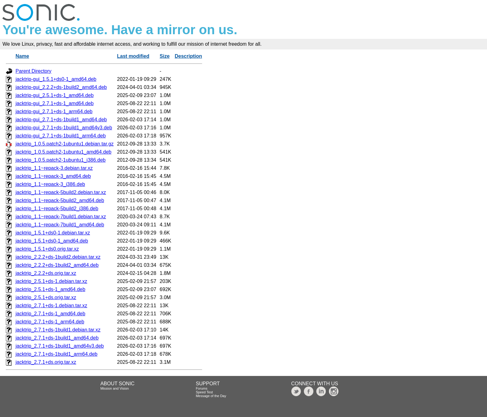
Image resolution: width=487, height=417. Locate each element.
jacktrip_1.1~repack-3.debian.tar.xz (54, 168)
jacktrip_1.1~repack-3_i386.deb (50, 184)
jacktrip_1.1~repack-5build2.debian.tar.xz (61, 192)
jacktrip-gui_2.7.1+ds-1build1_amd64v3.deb (64, 127)
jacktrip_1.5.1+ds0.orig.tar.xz (47, 249)
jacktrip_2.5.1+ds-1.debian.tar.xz (51, 281)
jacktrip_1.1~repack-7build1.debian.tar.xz (61, 216)
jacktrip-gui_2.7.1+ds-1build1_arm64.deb (61, 135)
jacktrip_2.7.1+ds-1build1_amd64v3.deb (60, 346)
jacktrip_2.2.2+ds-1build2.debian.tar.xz (58, 257)
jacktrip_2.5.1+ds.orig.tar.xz (46, 297)
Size (165, 56)
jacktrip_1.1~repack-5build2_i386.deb (57, 208)
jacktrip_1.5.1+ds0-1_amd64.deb (52, 240)
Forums (201, 388)
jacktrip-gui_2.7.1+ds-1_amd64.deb (54, 103)
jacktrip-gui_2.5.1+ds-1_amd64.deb (54, 95)
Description (188, 56)
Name (22, 56)
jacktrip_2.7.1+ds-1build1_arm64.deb (57, 354)
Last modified (133, 56)
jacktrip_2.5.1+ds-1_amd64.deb (50, 289)
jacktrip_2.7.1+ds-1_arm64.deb (50, 321)
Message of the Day (211, 396)
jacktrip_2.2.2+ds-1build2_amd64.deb (57, 265)
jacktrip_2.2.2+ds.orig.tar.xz (46, 273)
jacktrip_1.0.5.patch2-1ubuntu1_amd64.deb (64, 152)
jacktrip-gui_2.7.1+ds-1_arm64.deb (54, 111)
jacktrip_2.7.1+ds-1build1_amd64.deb (57, 338)
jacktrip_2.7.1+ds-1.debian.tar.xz (51, 305)
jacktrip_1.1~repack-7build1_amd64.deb (60, 224)
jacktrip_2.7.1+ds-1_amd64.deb (50, 313)
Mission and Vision (114, 388)
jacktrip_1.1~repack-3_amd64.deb (53, 176)
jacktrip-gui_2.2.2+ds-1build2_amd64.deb (61, 87)
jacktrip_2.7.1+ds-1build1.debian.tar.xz (58, 329)
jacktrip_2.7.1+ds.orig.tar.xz (46, 362)
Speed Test (204, 392)
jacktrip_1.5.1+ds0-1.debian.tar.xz (53, 232)
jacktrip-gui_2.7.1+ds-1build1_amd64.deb (61, 119)
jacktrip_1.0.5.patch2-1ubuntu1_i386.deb (61, 160)
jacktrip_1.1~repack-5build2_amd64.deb (60, 200)
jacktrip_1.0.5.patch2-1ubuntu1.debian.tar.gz (65, 143)
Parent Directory (34, 71)
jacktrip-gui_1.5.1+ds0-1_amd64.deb (56, 79)
